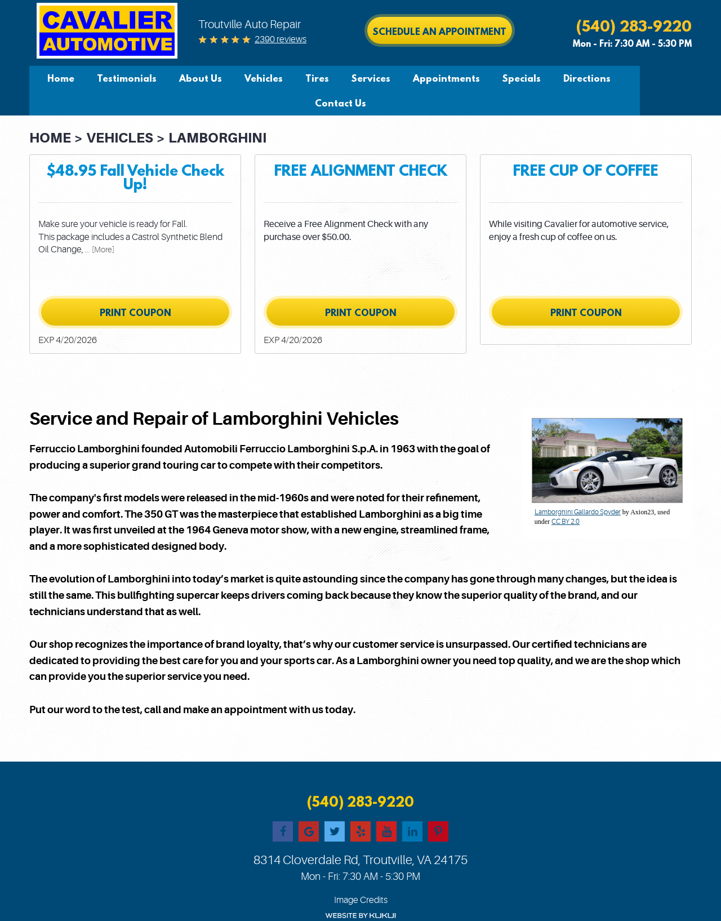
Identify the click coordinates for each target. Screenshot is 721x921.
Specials (516, 78)
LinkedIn (412, 807)
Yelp (360, 807)
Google (309, 807)
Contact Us (653, 78)
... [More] (98, 224)
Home (55, 78)
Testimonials (122, 78)
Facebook (283, 807)
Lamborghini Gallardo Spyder (578, 487)
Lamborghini (217, 113)
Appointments (441, 78)
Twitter (334, 807)
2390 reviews (280, 39)
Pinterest (438, 807)
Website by (360, 891)
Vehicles (258, 78)
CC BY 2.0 (565, 497)
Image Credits (361, 876)
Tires (312, 78)
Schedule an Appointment (439, 31)
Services (365, 78)
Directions (582, 78)
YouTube (386, 807)
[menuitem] (61, 78)
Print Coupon (135, 288)
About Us (195, 78)
